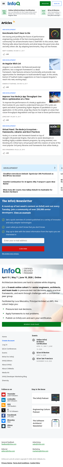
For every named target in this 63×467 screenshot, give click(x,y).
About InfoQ (6, 364)
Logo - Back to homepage (14, 3)
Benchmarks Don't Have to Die (16, 33)
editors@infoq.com (8, 451)
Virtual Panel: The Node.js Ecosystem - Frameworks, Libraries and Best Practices (21, 130)
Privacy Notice (6, 463)
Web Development (9, 29)
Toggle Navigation (3, 3)
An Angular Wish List (11, 63)
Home (4, 336)
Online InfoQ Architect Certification (42, 342)
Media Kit (5, 372)
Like (7, 54)
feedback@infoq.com (8, 444)
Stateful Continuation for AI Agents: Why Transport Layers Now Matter (29, 183)
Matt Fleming (7, 51)
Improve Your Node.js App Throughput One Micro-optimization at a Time (22, 97)
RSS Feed (14, 22)
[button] (23, 248)
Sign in (57, 3)
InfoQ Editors (7, 361)
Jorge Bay (6, 117)
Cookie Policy (35, 463)
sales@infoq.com (39, 444)
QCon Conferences (9, 349)
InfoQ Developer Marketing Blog (14, 376)
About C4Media (8, 368)
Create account (8, 340)
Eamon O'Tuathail (9, 84)
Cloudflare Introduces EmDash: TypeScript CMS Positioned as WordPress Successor (28, 175)
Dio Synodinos (8, 149)
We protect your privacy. (10, 254)
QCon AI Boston (43, 353)
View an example (22, 212)
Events (4, 353)
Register (45, 3)
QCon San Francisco (45, 359)
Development (10, 168)
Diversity (5, 380)
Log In (4, 345)
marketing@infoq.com (40, 451)
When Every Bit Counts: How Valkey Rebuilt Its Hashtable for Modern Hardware (27, 191)
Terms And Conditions (21, 463)
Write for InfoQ (8, 357)
